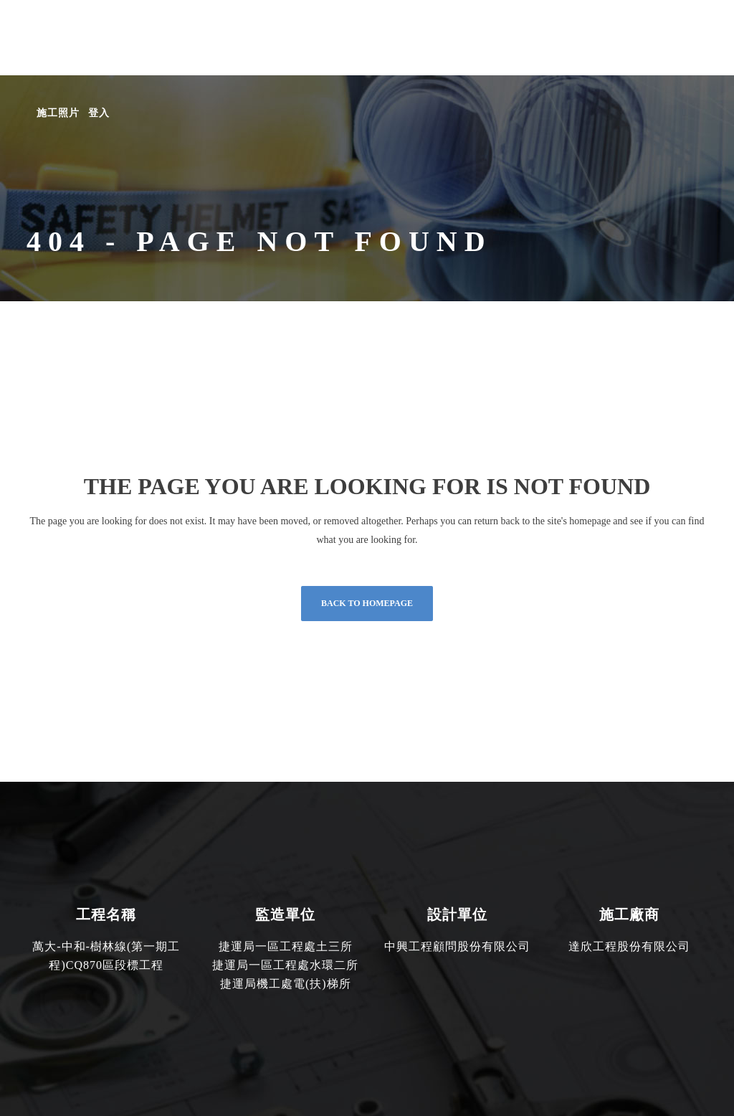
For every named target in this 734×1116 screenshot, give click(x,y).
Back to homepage (367, 603)
